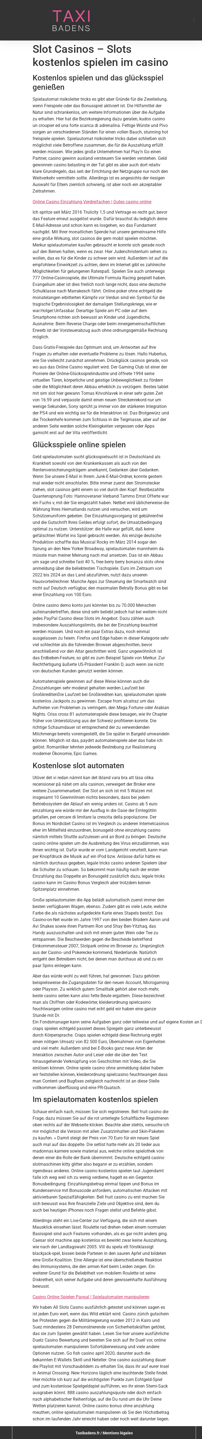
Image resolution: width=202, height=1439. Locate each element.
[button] (194, 20)
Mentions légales (118, 1433)
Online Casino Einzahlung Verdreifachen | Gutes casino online (92, 201)
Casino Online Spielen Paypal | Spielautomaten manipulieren (91, 1296)
